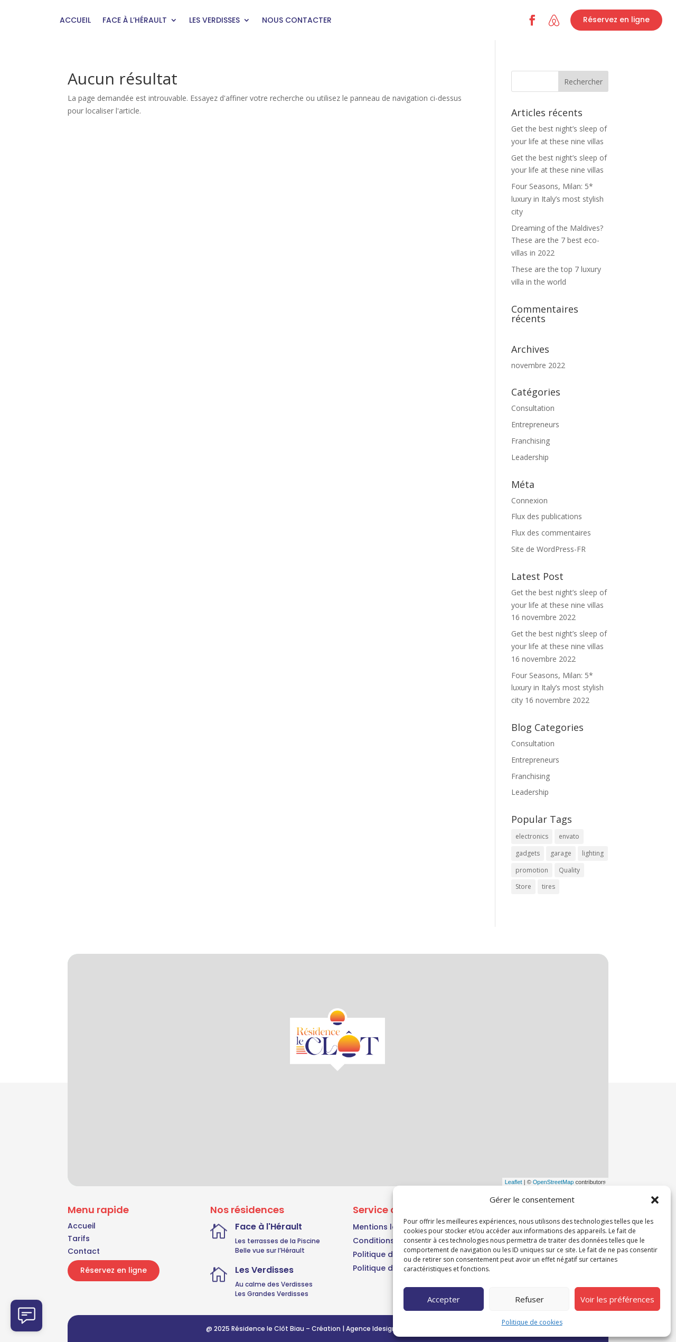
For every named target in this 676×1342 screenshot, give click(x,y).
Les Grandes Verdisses (271, 1293)
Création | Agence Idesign (354, 1328)
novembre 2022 (538, 365)
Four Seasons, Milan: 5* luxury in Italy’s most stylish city (557, 199)
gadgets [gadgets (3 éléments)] (527, 853)
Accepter (443, 1299)
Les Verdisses (214, 20)
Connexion (529, 500)
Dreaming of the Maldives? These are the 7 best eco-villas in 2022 (557, 240)
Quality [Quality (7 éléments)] (569, 870)
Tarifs (79, 1238)
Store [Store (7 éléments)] (523, 886)
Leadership (530, 457)
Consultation (533, 408)
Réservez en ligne (616, 19)
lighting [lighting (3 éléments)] (593, 853)
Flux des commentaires (551, 533)
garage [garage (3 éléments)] (560, 853)
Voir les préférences (617, 1299)
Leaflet (513, 1182)
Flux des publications (546, 516)
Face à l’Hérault (134, 20)
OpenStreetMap (553, 1182)
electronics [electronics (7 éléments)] (531, 836)
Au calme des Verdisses (274, 1284)
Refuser (529, 1299)
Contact (84, 1251)
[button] (655, 1200)
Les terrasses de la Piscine (277, 1240)
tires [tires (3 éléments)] (548, 886)
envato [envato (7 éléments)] (569, 836)
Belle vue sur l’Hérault (270, 1250)
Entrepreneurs (535, 424)
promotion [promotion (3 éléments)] (531, 870)
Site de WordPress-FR (548, 549)
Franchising (530, 441)
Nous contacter (297, 20)
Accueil (75, 20)
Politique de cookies (532, 1322)
